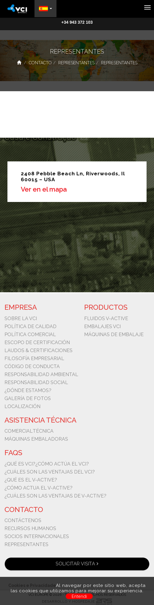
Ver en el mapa (44, 189)
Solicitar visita (77, 564)
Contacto (40, 62)
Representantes (76, 62)
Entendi (79, 596)
